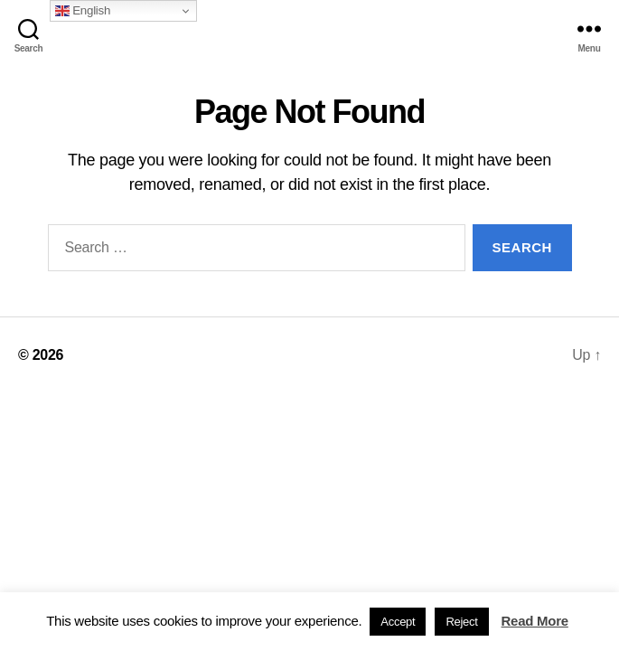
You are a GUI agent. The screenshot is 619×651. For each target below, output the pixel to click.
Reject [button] (461, 621)
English (82, 11)
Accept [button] (397, 621)
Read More (535, 620)
